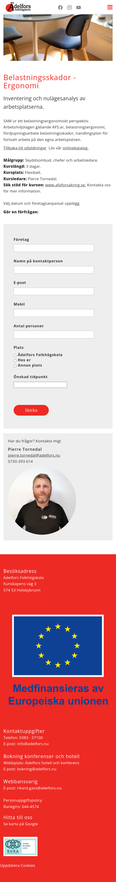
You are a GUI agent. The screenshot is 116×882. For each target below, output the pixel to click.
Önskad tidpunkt (31, 376)
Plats (19, 347)
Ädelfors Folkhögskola (40, 354)
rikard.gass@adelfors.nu (39, 788)
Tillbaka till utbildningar (25, 147)
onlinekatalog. (76, 147)
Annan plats (30, 365)
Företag (21, 239)
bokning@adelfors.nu (36, 768)
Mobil (19, 304)
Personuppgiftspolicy (22, 800)
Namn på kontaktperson (38, 261)
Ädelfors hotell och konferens (52, 762)
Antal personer (29, 326)
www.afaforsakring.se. (65, 184)
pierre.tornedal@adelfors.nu (34, 455)
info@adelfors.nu (33, 743)
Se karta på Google (20, 823)
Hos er (24, 359)
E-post (20, 282)
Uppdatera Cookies (17, 865)
